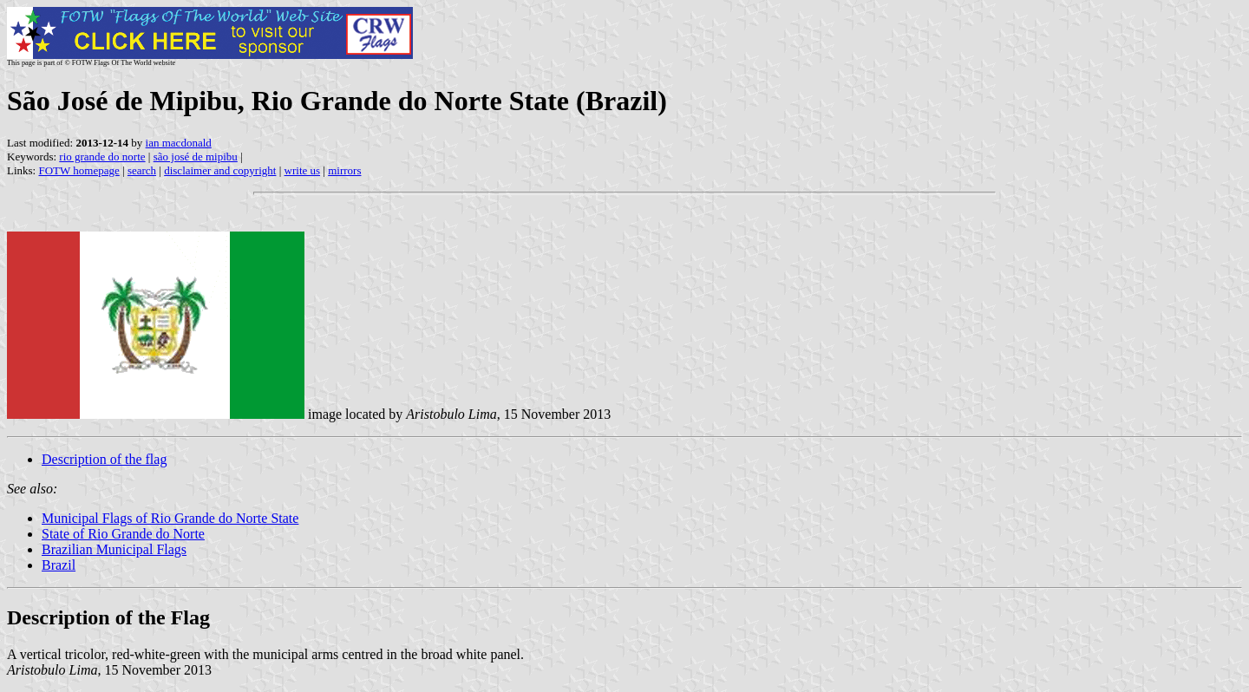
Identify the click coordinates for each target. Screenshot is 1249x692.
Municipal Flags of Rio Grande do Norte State (170, 518)
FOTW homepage (78, 170)
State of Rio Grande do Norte (123, 533)
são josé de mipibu (196, 156)
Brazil (58, 565)
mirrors (344, 170)
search (142, 170)
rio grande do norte (102, 156)
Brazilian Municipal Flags (114, 549)
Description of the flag (104, 459)
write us (302, 170)
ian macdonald (179, 142)
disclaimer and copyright (220, 170)
